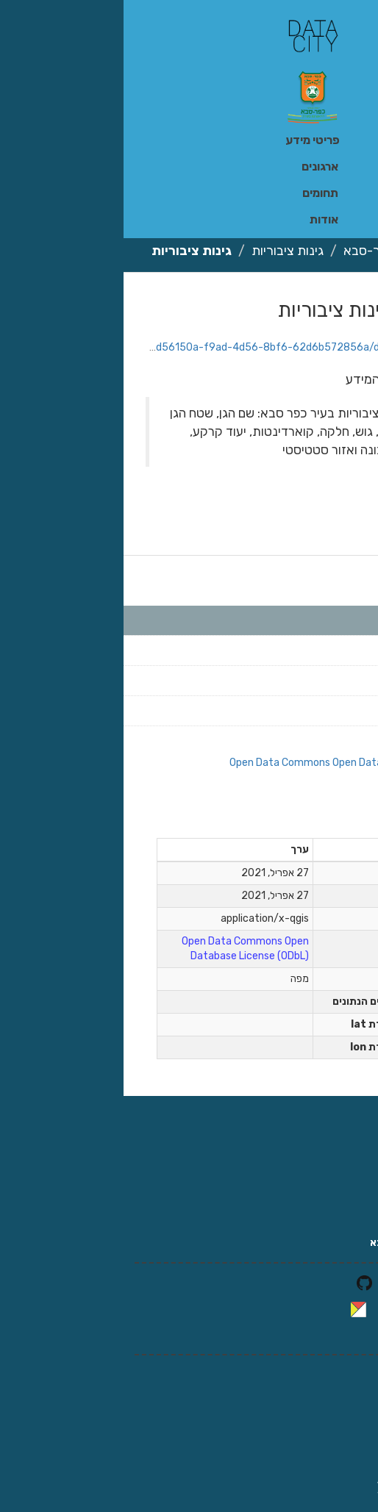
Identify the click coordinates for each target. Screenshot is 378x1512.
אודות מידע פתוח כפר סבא (306, 1242)
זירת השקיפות (334, 1154)
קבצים (335, 573)
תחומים (197, 193)
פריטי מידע (189, 140)
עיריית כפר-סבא (263, 251)
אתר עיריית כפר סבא (320, 1198)
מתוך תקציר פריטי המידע (289, 379)
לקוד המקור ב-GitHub (314, 1282)
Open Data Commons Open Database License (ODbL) (230, 762)
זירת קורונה (340, 1176)
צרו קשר (347, 1220)
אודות (200, 219)
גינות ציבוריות (164, 251)
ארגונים (196, 166)
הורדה (306, 299)
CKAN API (342, 1335)
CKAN (270, 1309)
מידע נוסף (314, 818)
